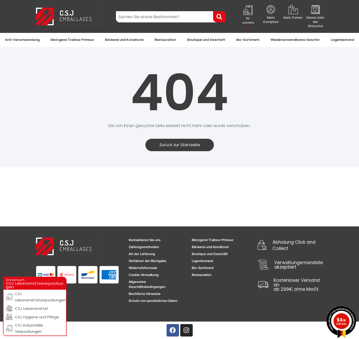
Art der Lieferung (142, 254)
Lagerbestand (342, 39)
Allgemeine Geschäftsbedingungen (147, 284)
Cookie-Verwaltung (144, 275)
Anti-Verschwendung (22, 39)
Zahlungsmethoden (144, 247)
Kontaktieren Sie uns (145, 240)
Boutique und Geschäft (206, 39)
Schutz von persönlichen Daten (153, 301)
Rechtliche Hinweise (145, 294)
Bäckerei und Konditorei (124, 39)
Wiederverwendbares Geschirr (295, 39)
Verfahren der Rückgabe (147, 261)
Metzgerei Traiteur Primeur (72, 39)
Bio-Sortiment (248, 39)
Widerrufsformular (143, 268)
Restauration (165, 39)
